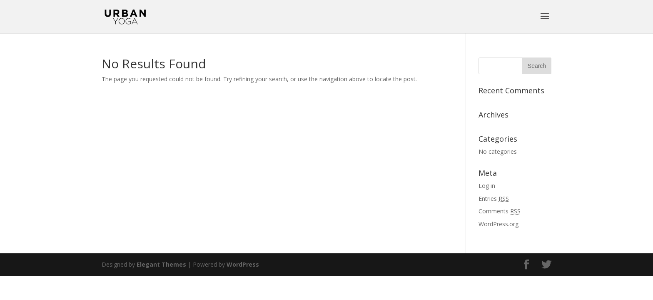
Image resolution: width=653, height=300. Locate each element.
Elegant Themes (161, 264)
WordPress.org (498, 224)
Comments (500, 211)
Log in (487, 186)
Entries (494, 198)
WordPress (243, 264)
